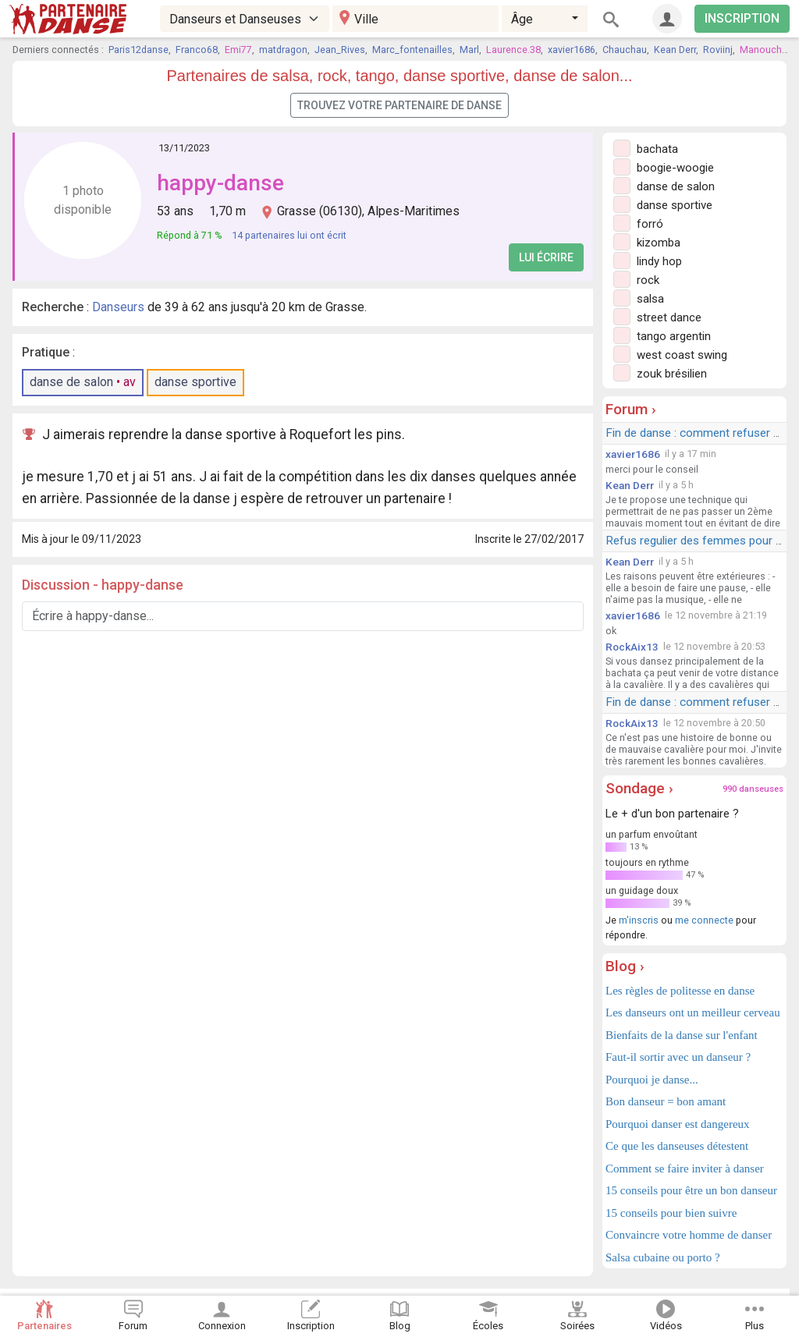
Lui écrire (546, 257)
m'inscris (639, 920)
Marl (469, 49)
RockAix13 (632, 646)
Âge (522, 19)
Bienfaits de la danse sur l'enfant (681, 1035)
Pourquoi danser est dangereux (677, 1124)
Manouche (763, 49)
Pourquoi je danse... (651, 1079)
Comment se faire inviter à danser (684, 1168)
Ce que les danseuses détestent (676, 1146)
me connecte (704, 920)
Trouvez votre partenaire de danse (399, 105)
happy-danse (220, 183)
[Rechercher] (611, 18)
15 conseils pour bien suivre (671, 1213)
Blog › (625, 966)
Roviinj (718, 49)
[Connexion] (667, 19)
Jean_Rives (339, 49)
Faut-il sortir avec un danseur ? (678, 1057)
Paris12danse (138, 49)
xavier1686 (571, 49)
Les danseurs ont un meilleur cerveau (692, 1012)
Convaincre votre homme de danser (688, 1235)
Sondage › (639, 788)
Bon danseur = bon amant (665, 1101)
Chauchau (624, 49)
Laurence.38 (513, 49)
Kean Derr (675, 49)
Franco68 (197, 49)
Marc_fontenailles (412, 49)
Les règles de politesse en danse (680, 990)
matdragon (283, 49)
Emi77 (238, 49)
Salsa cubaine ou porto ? (662, 1257)
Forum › (630, 409)
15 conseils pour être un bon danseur (691, 1190)
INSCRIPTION (742, 18)
